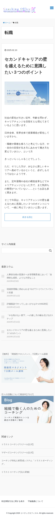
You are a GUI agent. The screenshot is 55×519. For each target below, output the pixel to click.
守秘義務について (35, 501)
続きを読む (27, 217)
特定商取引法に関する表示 (12, 501)
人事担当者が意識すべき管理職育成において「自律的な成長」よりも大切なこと (29, 276)
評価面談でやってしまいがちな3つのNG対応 (27, 304)
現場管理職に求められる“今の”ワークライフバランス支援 (30, 290)
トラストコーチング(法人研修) (15, 472)
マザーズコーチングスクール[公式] (17, 452)
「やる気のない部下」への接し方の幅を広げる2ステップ (30, 317)
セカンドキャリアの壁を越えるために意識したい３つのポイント (26, 66)
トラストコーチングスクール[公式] (17, 444)
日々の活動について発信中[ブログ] (17, 394)
